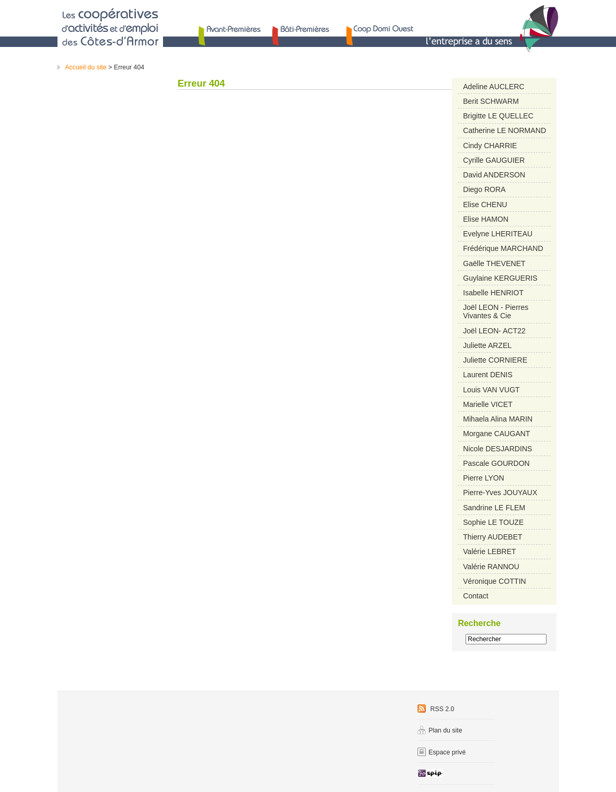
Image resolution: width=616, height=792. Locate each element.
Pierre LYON (483, 478)
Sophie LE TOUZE (493, 522)
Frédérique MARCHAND (503, 248)
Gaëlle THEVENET (494, 263)
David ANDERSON (494, 175)
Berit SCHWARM (491, 101)
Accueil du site (86, 67)
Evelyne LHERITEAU (497, 234)
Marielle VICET (488, 404)
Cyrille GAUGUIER (494, 160)
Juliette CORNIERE (495, 360)
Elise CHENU (485, 204)
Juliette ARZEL (487, 345)
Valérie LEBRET (489, 551)
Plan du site (439, 730)
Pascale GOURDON (496, 463)
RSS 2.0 (435, 709)
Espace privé (441, 752)
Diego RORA (484, 189)
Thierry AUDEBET (492, 537)
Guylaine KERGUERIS (500, 278)
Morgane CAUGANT (496, 433)
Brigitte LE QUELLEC (498, 116)
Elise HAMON (485, 219)
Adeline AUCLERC (493, 86)
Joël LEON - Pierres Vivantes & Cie (495, 311)
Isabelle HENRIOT (493, 293)
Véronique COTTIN (494, 581)
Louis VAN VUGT (491, 390)
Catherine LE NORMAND (504, 130)
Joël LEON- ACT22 (494, 331)
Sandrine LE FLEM (494, 507)
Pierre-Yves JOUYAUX (500, 492)
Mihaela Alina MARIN (497, 419)
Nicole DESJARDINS (497, 449)
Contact (476, 596)
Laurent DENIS (488, 374)
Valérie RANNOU (491, 566)
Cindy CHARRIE (490, 145)
